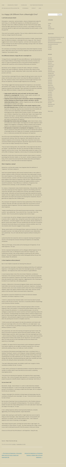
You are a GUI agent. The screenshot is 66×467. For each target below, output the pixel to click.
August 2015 (50, 76)
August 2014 (50, 90)
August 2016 (50, 66)
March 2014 (50, 99)
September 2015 (51, 75)
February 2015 (51, 87)
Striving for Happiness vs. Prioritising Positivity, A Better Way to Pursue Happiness (33, 455)
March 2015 (50, 85)
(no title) (50, 45)
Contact (34, 8)
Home (3, 5)
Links (49, 25)
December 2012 (51, 104)
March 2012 (50, 106)
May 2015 (50, 82)
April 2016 (50, 70)
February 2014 (51, 100)
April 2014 (50, 97)
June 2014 (50, 94)
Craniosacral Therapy (12, 5)
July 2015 (50, 78)
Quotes (49, 27)
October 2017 (51, 61)
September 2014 (51, 88)
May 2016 (50, 68)
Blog (40, 8)
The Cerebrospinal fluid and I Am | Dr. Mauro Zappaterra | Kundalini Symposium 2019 (56, 39)
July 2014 (50, 92)
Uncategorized (51, 28)
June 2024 (50, 59)
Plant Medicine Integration (36, 5)
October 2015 (51, 73)
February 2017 (51, 64)
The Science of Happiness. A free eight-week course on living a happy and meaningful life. (12, 455)
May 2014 (50, 95)
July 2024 (50, 57)
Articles (13, 444)
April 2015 (50, 83)
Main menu (50, 111)
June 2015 (50, 80)
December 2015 (51, 71)
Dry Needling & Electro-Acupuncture (10, 8)
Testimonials (25, 8)
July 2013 (50, 102)
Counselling (24, 5)
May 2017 (50, 63)
